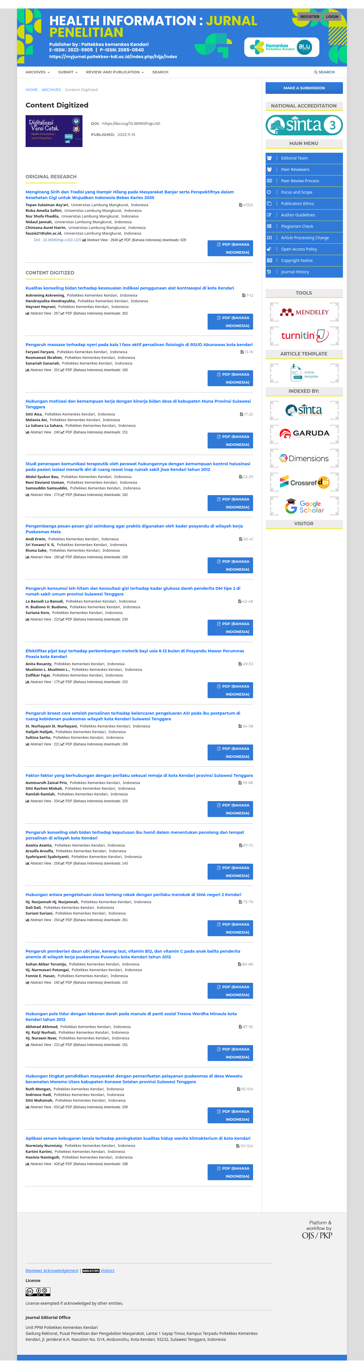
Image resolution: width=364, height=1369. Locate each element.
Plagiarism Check (291, 226)
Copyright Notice (291, 260)
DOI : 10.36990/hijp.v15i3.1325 (58, 240)
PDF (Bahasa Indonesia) (235, 248)
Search (324, 72)
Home (32, 89)
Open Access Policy (293, 249)
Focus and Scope (291, 192)
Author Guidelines (292, 215)
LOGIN (332, 16)
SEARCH (160, 72)
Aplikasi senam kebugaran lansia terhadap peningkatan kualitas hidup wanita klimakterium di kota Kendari (138, 1138)
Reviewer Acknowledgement (52, 1270)
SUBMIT (66, 72)
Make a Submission (304, 88)
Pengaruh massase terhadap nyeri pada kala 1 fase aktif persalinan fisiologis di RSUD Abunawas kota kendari (139, 344)
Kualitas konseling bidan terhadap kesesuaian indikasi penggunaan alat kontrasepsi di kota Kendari (130, 288)
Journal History (289, 271)
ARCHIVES (36, 72)
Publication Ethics (292, 203)
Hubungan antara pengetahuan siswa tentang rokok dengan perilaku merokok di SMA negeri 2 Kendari (133, 894)
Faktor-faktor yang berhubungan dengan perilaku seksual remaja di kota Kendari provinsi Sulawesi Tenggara (139, 775)
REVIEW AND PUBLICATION (113, 72)
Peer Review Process (294, 180)
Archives (51, 89)
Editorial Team (289, 158)
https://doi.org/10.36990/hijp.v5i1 (131, 123)
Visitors (107, 1270)
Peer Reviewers (290, 169)
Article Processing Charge (299, 237)
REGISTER (309, 16)
